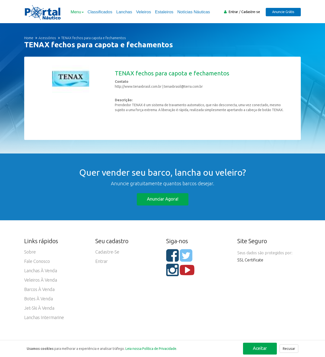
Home (28, 38)
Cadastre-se (250, 12)
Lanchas (124, 12)
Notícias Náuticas (193, 12)
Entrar (233, 12)
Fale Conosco (37, 261)
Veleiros (143, 12)
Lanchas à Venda (40, 270)
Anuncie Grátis (283, 12)
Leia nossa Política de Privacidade (150, 349)
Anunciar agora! (162, 198)
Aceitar (260, 348)
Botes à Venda (38, 298)
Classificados (100, 12)
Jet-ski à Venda (39, 308)
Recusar (289, 349)
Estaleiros (164, 12)
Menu (77, 12)
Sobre (30, 251)
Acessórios (47, 38)
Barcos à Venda (39, 289)
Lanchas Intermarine (44, 317)
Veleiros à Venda (40, 279)
